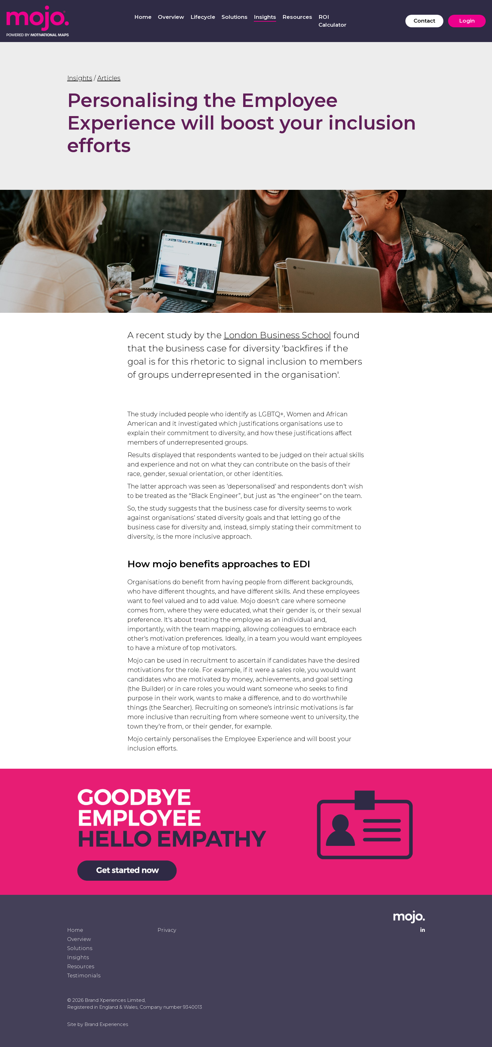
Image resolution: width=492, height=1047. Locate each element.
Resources (297, 17)
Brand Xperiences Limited (115, 1000)
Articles (108, 78)
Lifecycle (202, 17)
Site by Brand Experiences (97, 1024)
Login (467, 21)
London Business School (277, 335)
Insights (265, 17)
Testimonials (83, 976)
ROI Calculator (332, 21)
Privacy (167, 930)
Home (143, 17)
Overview (171, 17)
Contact (424, 21)
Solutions (235, 17)
